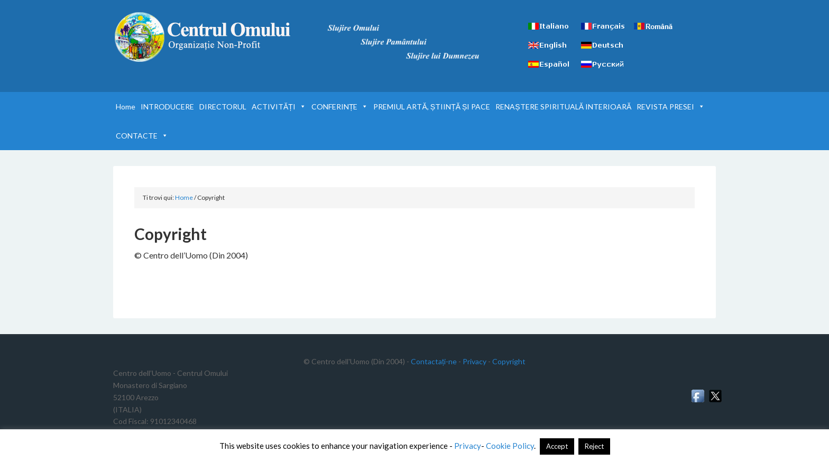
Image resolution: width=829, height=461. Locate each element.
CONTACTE (142, 135)
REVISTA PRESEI (671, 106)
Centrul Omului (203, 37)
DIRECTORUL (222, 106)
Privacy (474, 361)
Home (125, 106)
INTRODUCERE (167, 106)
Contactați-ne (434, 361)
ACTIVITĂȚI (279, 106)
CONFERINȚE (340, 106)
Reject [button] (594, 446)
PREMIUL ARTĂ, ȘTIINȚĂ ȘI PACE (431, 106)
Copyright (509, 361)
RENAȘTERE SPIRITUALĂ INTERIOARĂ (563, 106)
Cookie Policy (510, 445)
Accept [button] (557, 446)
